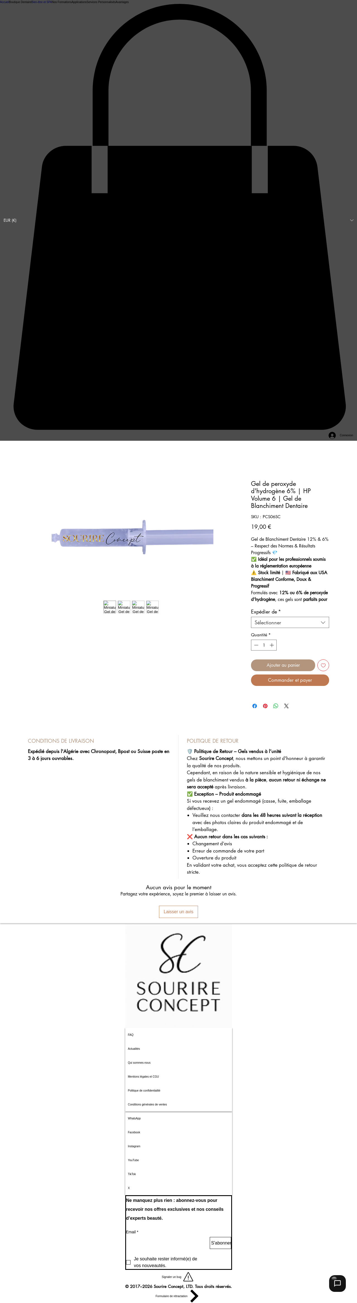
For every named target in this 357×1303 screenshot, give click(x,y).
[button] (178, 220)
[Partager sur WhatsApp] (275, 706)
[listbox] (178, 220)
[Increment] (272, 645)
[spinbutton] (264, 645)
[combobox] (290, 622)
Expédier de (266, 611)
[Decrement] (255, 645)
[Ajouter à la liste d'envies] (323, 665)
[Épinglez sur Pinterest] (265, 706)
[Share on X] (286, 706)
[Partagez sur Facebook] (254, 706)
